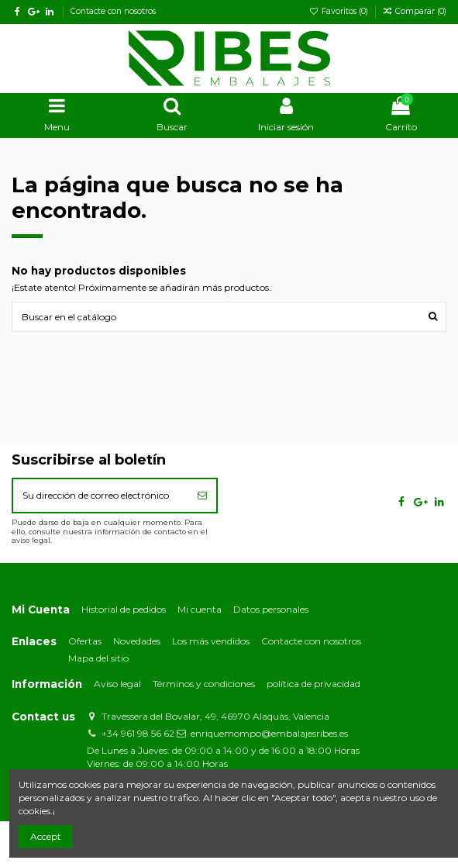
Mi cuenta (199, 609)
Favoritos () (339, 11)
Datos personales (270, 609)
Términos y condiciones (204, 683)
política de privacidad (313, 683)
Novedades (136, 641)
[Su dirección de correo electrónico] (100, 495)
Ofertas (85, 641)
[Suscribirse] (202, 495)
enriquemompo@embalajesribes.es (269, 733)
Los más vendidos (211, 641)
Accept (45, 836)
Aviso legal (117, 683)
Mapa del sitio (98, 658)
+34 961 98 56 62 (138, 733)
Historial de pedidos (123, 609)
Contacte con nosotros (113, 11)
